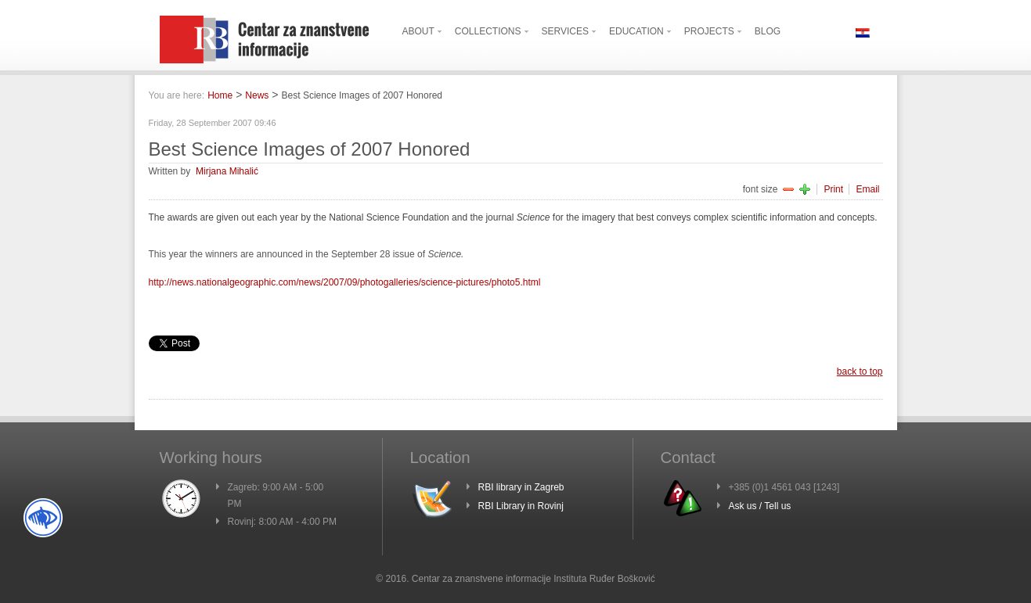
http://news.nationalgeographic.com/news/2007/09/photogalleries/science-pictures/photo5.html (345, 282)
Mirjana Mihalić (227, 171)
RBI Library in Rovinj (521, 506)
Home (220, 95)
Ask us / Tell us (760, 506)
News (257, 95)
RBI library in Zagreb (521, 487)
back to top (860, 371)
